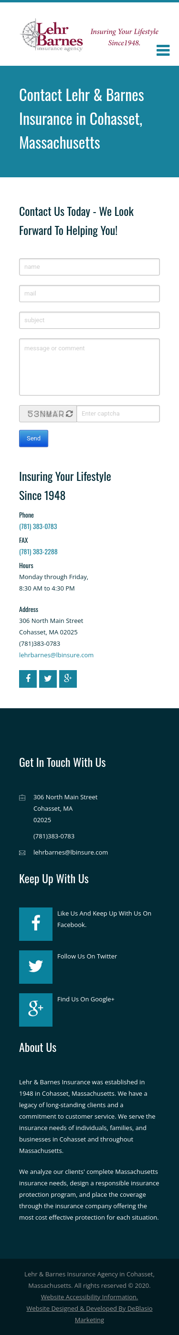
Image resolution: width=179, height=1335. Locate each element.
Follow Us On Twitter (87, 956)
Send (34, 438)
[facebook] (28, 679)
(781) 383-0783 (38, 526)
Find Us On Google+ (86, 999)
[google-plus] (68, 679)
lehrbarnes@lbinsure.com (56, 655)
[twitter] (48, 679)
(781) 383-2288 (38, 551)
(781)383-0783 (53, 836)
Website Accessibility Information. (89, 1297)
